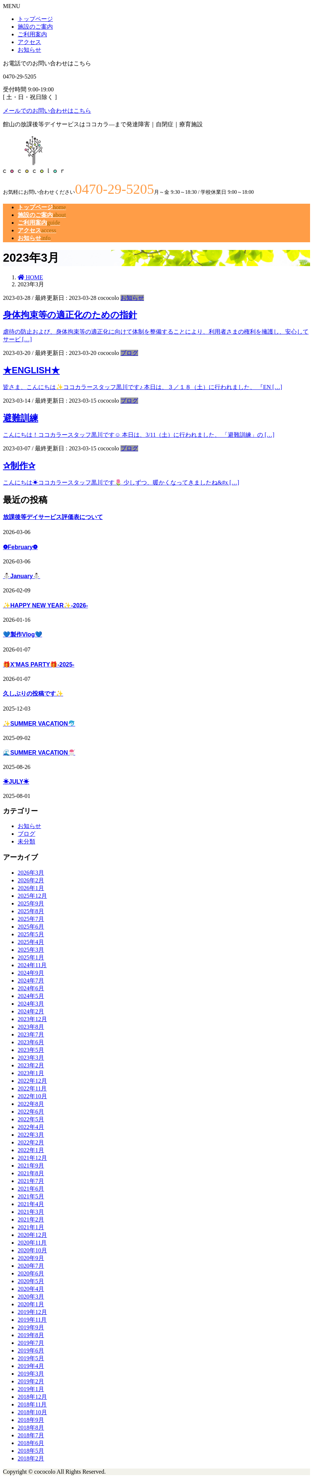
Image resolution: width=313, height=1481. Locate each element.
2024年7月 (31, 980)
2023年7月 (31, 1034)
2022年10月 (32, 1096)
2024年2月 (31, 1011)
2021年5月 (31, 1196)
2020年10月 (32, 1250)
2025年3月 (31, 950)
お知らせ (132, 298)
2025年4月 (31, 942)
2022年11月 (32, 1088)
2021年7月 (31, 1181)
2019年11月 (32, 1320)
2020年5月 (31, 1281)
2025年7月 (31, 919)
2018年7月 (31, 1435)
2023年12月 (32, 1019)
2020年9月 (31, 1258)
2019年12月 (32, 1312)
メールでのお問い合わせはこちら (47, 111)
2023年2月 (31, 1065)
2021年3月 (31, 1212)
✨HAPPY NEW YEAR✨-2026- (45, 605)
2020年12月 (32, 1235)
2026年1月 (31, 888)
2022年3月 (31, 1135)
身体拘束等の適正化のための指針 (70, 315)
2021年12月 (32, 1158)
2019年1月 (31, 1389)
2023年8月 (31, 1027)
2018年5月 (31, 1451)
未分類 (26, 841)
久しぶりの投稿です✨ (33, 693)
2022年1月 (31, 1150)
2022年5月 (31, 1119)
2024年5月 (31, 996)
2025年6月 (31, 926)
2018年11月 (32, 1404)
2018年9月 (31, 1420)
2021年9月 (31, 1165)
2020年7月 (31, 1266)
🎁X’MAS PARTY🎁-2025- (38, 664)
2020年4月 (31, 1289)
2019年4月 (31, 1366)
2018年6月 (31, 1443)
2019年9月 (31, 1327)
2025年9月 (31, 903)
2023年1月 (31, 1073)
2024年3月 (31, 1004)
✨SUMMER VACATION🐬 (39, 723)
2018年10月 (32, 1412)
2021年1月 (31, 1227)
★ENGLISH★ (31, 370)
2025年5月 (31, 934)
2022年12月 (32, 1081)
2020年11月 (32, 1242)
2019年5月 (31, 1358)
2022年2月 (31, 1142)
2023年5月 (31, 1050)
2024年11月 (32, 965)
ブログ (129, 353)
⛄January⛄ (21, 576)
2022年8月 (31, 1104)
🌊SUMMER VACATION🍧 (39, 752)
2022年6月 (31, 1111)
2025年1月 (31, 957)
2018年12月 (32, 1397)
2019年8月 (31, 1335)
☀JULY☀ (16, 781)
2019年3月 (31, 1374)
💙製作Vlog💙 (22, 634)
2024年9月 (31, 973)
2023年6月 (31, 1042)
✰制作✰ (19, 466)
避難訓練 (20, 418)
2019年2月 (31, 1381)
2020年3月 (31, 1296)
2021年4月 (31, 1204)
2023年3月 (31, 1058)
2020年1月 (31, 1304)
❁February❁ (20, 547)
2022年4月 (31, 1127)
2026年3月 (31, 873)
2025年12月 (32, 896)
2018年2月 (31, 1458)
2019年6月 (31, 1350)
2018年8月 (31, 1427)
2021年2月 (31, 1219)
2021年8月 (31, 1173)
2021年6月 (31, 1189)
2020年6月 (31, 1273)
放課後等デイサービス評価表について (53, 517)
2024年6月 (31, 988)
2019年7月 (31, 1343)
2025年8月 (31, 911)
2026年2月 (31, 880)
